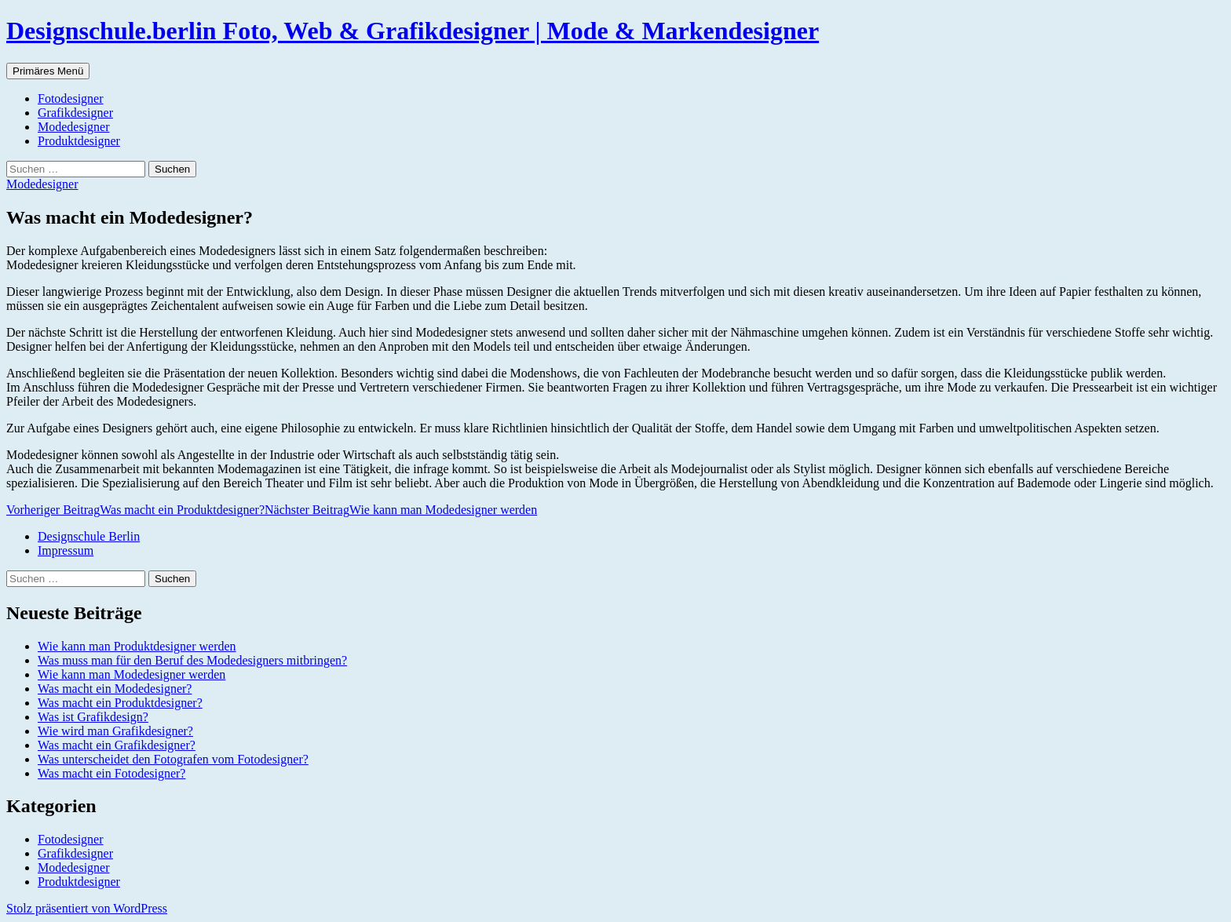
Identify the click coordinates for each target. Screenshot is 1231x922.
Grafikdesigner (75, 112)
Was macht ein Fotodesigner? (111, 773)
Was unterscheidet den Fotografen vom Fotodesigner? (173, 759)
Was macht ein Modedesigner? (115, 688)
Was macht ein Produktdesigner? (135, 509)
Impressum (65, 550)
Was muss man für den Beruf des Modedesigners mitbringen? (192, 660)
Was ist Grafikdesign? (93, 716)
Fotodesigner (71, 98)
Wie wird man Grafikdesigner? (115, 731)
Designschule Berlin (89, 536)
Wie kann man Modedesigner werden (401, 509)
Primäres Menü (48, 71)
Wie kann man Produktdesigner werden (137, 646)
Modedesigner (74, 126)
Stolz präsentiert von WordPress (86, 908)
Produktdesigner (79, 141)
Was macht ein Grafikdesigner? (116, 745)
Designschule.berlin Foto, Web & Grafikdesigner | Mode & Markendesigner (412, 30)
